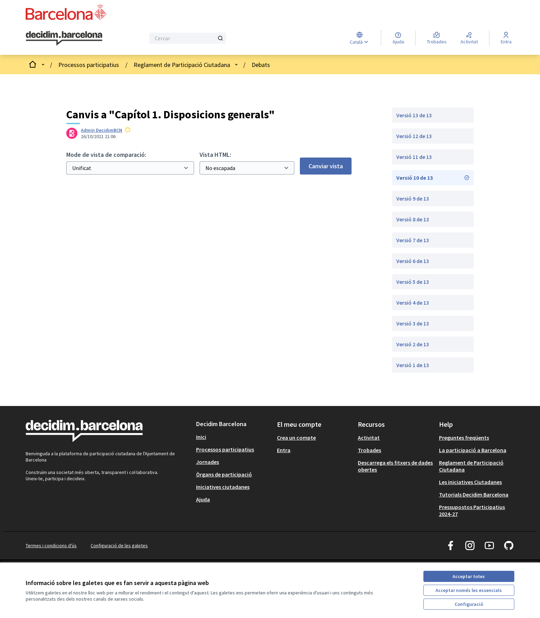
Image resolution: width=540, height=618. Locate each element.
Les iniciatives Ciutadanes (470, 482)
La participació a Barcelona (472, 450)
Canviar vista (326, 166)
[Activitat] (469, 38)
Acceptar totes (469, 576)
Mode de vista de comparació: (106, 155)
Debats (261, 65)
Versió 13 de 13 (414, 115)
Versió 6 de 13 (412, 260)
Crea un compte (296, 437)
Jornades (207, 461)
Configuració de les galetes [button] (119, 545)
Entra (283, 450)
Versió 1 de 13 (412, 365)
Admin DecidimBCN (101, 130)
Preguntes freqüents (464, 437)
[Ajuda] (398, 38)
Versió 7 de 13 (412, 240)
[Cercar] (187, 38)
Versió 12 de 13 (414, 136)
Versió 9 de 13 (412, 198)
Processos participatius (88, 65)
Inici (201, 436)
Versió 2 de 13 (412, 344)
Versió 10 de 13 (433, 177)
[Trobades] (436, 38)
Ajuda (203, 499)
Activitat (369, 437)
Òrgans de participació (224, 474)
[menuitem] (233, 436)
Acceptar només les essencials (469, 590)
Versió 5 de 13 (412, 281)
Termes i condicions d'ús (51, 545)
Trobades (369, 450)
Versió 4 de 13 (412, 302)
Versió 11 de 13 (414, 156)
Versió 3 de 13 (412, 323)
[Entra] (506, 38)
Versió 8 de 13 (412, 219)
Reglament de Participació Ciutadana (182, 65)
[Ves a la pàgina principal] (64, 38)
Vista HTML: (215, 155)
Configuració (469, 604)
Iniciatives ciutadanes (223, 486)
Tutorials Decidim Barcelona (473, 494)
